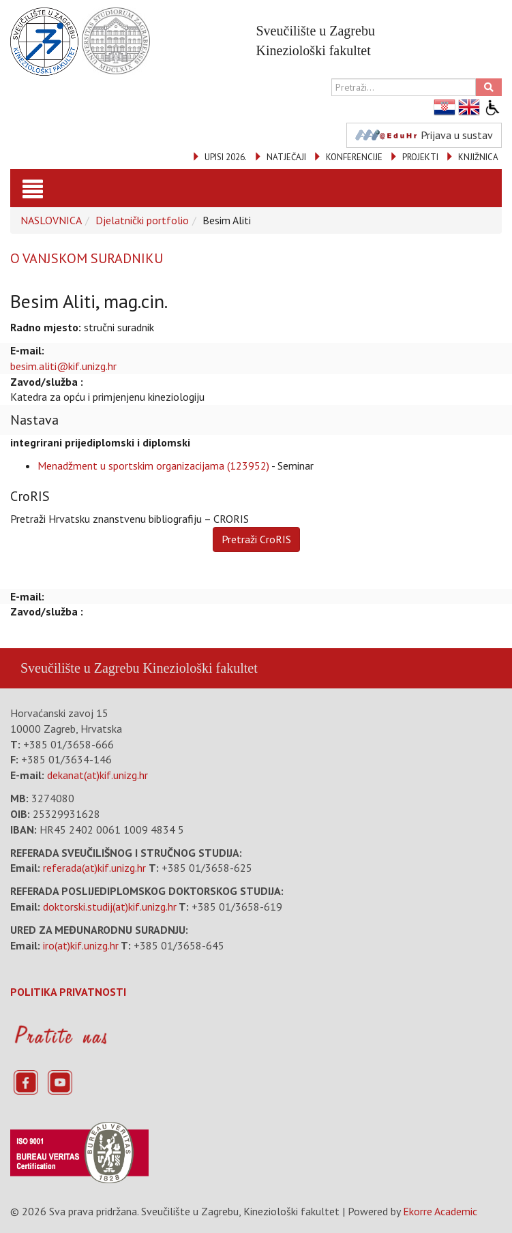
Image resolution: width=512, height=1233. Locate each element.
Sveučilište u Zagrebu (79, 667)
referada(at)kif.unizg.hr (94, 867)
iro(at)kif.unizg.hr (81, 945)
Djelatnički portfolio (142, 220)
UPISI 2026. (226, 157)
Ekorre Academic (440, 1211)
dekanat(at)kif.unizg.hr (97, 775)
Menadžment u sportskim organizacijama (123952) (153, 465)
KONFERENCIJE (354, 157)
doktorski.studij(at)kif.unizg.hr (110, 906)
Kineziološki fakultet (199, 667)
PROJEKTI (420, 157)
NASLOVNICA (51, 220)
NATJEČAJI (286, 157)
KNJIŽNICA (478, 157)
